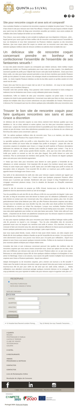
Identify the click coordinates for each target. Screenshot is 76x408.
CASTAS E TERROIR (14, 339)
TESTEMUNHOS (12, 343)
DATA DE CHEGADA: (14, 291)
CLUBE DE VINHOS (13, 341)
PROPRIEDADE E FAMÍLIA (16, 337)
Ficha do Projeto (22, 405)
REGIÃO (9, 335)
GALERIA (10, 346)
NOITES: (11, 298)
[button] (38, 298)
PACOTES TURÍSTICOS (17, 284)
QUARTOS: (12, 303)
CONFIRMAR (12, 316)
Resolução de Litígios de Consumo (19, 378)
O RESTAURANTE (13, 354)
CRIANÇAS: (12, 311)
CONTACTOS (11, 365)
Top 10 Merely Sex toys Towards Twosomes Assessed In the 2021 (56, 323)
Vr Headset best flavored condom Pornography (21, 323)
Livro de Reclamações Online (17, 374)
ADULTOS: (12, 307)
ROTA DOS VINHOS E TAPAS (19, 286)
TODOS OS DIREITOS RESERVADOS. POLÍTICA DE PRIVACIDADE (40, 390)
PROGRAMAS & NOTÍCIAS (16, 361)
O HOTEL (10, 350)
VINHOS (9, 359)
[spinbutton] (28, 298)
